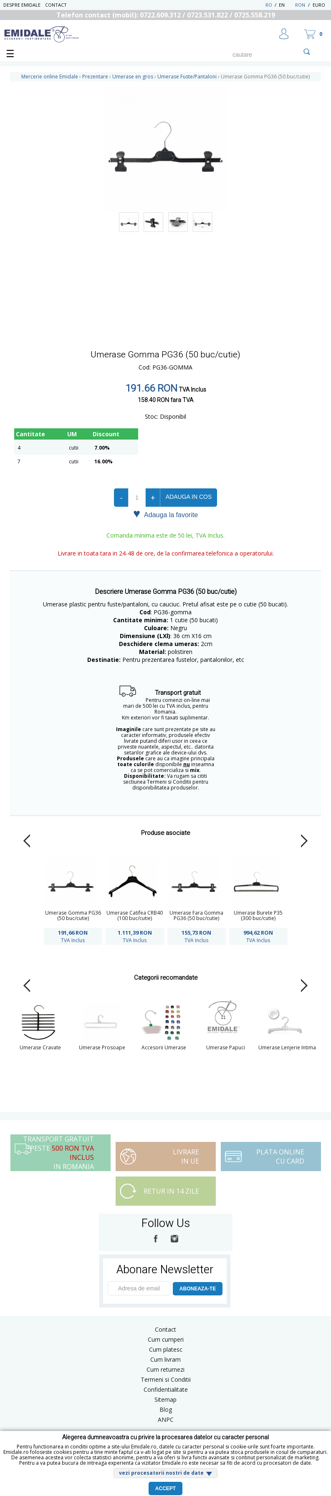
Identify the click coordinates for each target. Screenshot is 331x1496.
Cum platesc (165, 1349)
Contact (56, 5)
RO (268, 5)
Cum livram (165, 1359)
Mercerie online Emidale (49, 76)
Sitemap (165, 1399)
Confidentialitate (166, 1389)
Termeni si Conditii (166, 1379)
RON (300, 5)
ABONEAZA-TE (197, 1289)
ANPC (166, 1419)
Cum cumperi (166, 1339)
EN (286, 5)
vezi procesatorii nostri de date (161, 1472)
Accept (165, 1488)
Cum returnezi (165, 1369)
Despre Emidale (21, 5)
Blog (165, 1409)
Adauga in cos (189, 496)
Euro (319, 5)
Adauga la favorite (165, 514)
